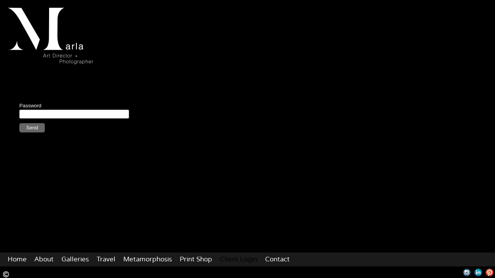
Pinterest (489, 272)
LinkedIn (478, 272)
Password (30, 105)
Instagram (467, 272)
